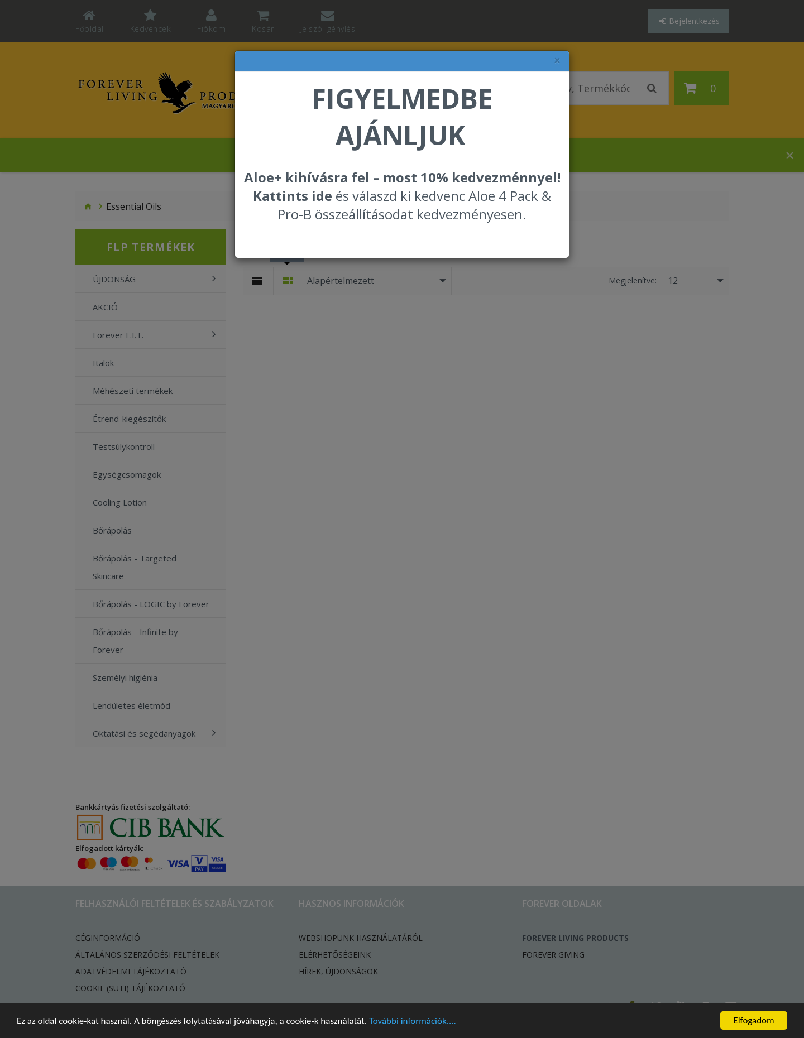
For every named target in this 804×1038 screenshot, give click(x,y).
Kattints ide (292, 195)
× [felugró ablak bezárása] (557, 60)
